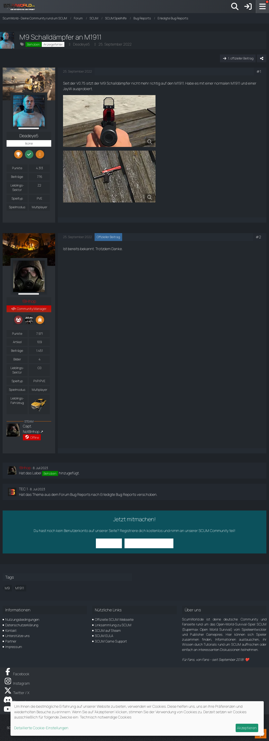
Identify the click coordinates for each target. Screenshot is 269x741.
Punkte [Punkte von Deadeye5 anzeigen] (17, 168)
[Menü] (262, 6)
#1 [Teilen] (258, 71)
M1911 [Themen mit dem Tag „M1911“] (19, 588)
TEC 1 (23, 488)
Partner (10, 641)
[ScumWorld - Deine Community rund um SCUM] (21, 6)
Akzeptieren (247, 727)
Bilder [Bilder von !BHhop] (17, 359)
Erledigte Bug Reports (118, 494)
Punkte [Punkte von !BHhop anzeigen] (17, 333)
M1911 (179, 83)
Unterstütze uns (17, 635)
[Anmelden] (248, 6)
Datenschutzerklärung (21, 625)
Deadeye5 (81, 44)
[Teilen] (261, 58)
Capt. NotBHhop (31, 429)
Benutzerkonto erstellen (149, 543)
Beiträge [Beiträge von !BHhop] (17, 350)
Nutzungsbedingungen (22, 619)
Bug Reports (80, 494)
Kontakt (11, 630)
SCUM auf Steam (108, 630)
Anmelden (109, 543)
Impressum (13, 646)
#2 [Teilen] (258, 236)
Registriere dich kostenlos (141, 530)
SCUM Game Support (111, 641)
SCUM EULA (104, 635)
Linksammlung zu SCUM (113, 625)
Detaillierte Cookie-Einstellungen (41, 727)
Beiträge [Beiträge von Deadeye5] (17, 176)
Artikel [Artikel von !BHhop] (17, 342)
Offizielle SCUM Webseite (114, 619)
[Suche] (235, 6)
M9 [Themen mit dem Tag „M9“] (7, 588)
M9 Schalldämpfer (115, 83)
